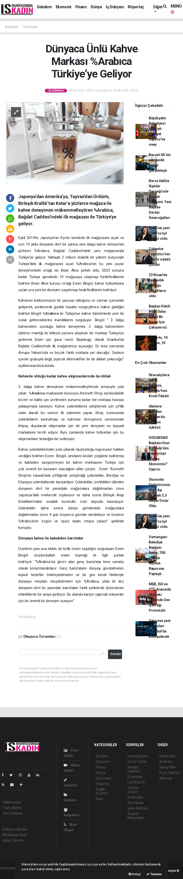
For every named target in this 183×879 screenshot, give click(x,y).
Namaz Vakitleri (134, 769)
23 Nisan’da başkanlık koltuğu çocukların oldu (158, 285)
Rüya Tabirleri (169, 773)
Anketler (165, 762)
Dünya (96, 7)
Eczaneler (135, 777)
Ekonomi (63, 7)
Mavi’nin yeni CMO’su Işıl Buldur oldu (159, 233)
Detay (134, 874)
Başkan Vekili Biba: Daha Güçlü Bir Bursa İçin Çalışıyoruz (159, 316)
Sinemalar (135, 797)
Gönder (116, 654)
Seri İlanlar (136, 803)
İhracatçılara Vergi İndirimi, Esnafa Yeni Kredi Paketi (159, 385)
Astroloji (165, 778)
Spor (99, 799)
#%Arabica (27, 617)
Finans (81, 7)
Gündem (44, 7)
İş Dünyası (115, 7)
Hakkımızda (11, 802)
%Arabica (51, 313)
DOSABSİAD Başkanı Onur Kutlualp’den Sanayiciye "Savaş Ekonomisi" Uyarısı (159, 453)
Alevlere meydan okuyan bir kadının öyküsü (157, 416)
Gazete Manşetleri (136, 816)
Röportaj (135, 7)
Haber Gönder (13, 840)
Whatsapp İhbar (14, 835)
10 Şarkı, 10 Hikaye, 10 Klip (158, 343)
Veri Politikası (12, 813)
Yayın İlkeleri (12, 808)
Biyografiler (168, 767)
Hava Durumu (138, 756)
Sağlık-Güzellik (102, 791)
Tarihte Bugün (133, 790)
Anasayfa (12, 27)
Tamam (154, 874)
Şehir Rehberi (138, 808)
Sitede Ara (167, 756)
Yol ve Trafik (137, 762)
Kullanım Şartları (14, 829)
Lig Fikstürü (136, 782)
